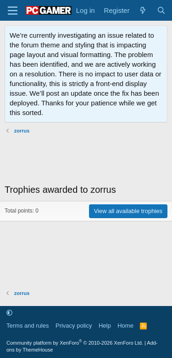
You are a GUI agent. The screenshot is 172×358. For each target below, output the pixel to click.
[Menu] (12, 10)
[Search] (161, 10)
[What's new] (143, 10)
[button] (9, 312)
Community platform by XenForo (74, 343)
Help (105, 325)
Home (125, 325)
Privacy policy (73, 325)
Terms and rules (27, 325)
